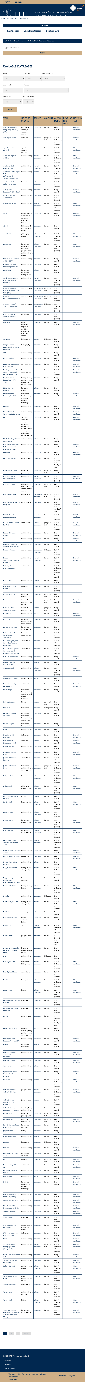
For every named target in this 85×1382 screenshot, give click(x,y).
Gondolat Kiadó (8, 668)
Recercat (6, 1148)
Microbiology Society (10, 918)
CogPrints (6, 322)
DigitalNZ (6, 406)
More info (13, 1380)
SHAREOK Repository (10, 1211)
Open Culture (7, 1066)
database (37, 127)
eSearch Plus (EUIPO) (10, 594)
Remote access (13, 31)
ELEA (4, 539)
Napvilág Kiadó (8, 990)
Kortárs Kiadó (8, 802)
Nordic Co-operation (10, 1028)
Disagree (71, 1376)
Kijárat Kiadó (7, 786)
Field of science (47, 73)
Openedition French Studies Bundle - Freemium (10, 1074)
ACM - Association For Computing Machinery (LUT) (10, 129)
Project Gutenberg (9, 1136)
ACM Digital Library (9, 138)
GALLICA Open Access (10, 657)
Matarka (6, 896)
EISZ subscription (28, 96)
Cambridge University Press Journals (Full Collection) (10, 280)
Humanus (6, 708)
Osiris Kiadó (7, 1080)
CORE (5, 353)
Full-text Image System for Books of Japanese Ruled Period (10, 643)
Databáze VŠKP (8, 358)
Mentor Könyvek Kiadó (11, 902)
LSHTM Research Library (11, 856)
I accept (62, 1376)
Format (5, 73)
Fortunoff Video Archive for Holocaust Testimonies (11, 635)
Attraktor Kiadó (8, 234)
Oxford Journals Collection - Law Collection (8, 1102)
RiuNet (5, 1182)
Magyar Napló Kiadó (10, 868)
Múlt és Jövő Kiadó (9, 962)
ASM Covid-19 (7, 226)
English (18, 1)
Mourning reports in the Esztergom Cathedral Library (11, 950)
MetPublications (8, 912)
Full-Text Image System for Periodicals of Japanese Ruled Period (11, 651)
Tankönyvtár (7, 1292)
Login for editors (9, 1368)
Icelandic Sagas (8, 724)
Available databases (32, 31)
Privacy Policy (7, 1364)
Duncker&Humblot (9, 458)
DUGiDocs (6, 452)
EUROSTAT (6, 619)
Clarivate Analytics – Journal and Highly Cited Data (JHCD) (11, 290)
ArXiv (5, 213)
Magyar (7, 1)
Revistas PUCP (8, 1176)
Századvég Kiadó (9, 1266)
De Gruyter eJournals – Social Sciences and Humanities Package (11, 372)
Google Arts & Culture (10, 678)
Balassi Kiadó (7, 244)
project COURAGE (9, 1131)
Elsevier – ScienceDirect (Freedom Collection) (11, 560)
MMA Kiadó (7, 925)
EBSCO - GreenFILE (9, 484)
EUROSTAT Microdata (10, 627)
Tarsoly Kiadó (8, 1300)
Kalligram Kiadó (8, 776)
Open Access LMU (9, 1060)
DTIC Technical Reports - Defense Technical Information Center (11, 447)
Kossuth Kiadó (8, 812)
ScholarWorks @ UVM (10, 1200)
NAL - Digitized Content (10, 972)
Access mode (7, 85)
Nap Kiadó (6, 980)
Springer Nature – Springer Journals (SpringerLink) (9, 1246)
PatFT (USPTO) (8, 1119)
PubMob (6, 1142)
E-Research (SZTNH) (10, 471)
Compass (6, 339)
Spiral (5, 1239)
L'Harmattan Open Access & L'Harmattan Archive (10, 842)
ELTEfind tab (7, 96)
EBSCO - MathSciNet (10, 494)
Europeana (7, 613)
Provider (26, 85)
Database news (52, 31)
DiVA (4, 417)
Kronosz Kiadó (8, 830)
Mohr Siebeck (8, 936)
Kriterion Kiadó (8, 820)
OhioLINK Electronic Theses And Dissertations (9, 1054)
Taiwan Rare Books (9, 1284)
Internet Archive (8, 746)
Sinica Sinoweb (8, 1217)
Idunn (5, 729)
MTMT (5, 956)
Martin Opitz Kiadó (9, 886)
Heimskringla (7, 690)
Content (28, 73)
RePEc (5, 1159)
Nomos (5, 1016)
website (36, 339)
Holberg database (9, 702)
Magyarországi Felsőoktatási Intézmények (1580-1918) (11, 880)
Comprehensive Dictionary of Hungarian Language (11, 347)
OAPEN (5, 1044)
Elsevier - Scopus (9, 550)
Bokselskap (7, 270)
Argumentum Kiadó (9, 203)
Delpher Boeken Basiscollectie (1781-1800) (10, 380)
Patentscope (7, 1113)
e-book (36, 270)
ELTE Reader (7, 580)
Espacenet (6, 600)
